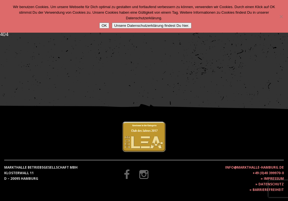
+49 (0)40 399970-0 (268, 173)
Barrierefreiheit (268, 189)
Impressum (274, 178)
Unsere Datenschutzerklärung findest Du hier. (151, 25)
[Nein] (281, 16)
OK (104, 25)
